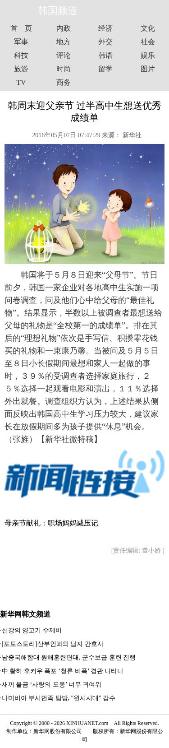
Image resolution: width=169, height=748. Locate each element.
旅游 (21, 69)
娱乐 (148, 55)
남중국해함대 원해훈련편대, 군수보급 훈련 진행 (69, 657)
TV (21, 82)
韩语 (105, 55)
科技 (21, 55)
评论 (63, 55)
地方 (63, 42)
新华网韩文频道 (25, 614)
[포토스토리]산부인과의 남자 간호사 (53, 644)
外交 (105, 42)
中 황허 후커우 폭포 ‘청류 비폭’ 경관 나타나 (63, 671)
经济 (105, 28)
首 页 (21, 28)
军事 (21, 42)
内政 (63, 28)
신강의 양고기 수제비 (32, 630)
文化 (148, 28)
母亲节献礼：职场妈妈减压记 (51, 523)
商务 (63, 82)
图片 (148, 69)
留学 (105, 69)
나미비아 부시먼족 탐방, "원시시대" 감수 (59, 698)
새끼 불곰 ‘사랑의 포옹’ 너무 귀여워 (52, 684)
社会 (148, 42)
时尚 (63, 69)
